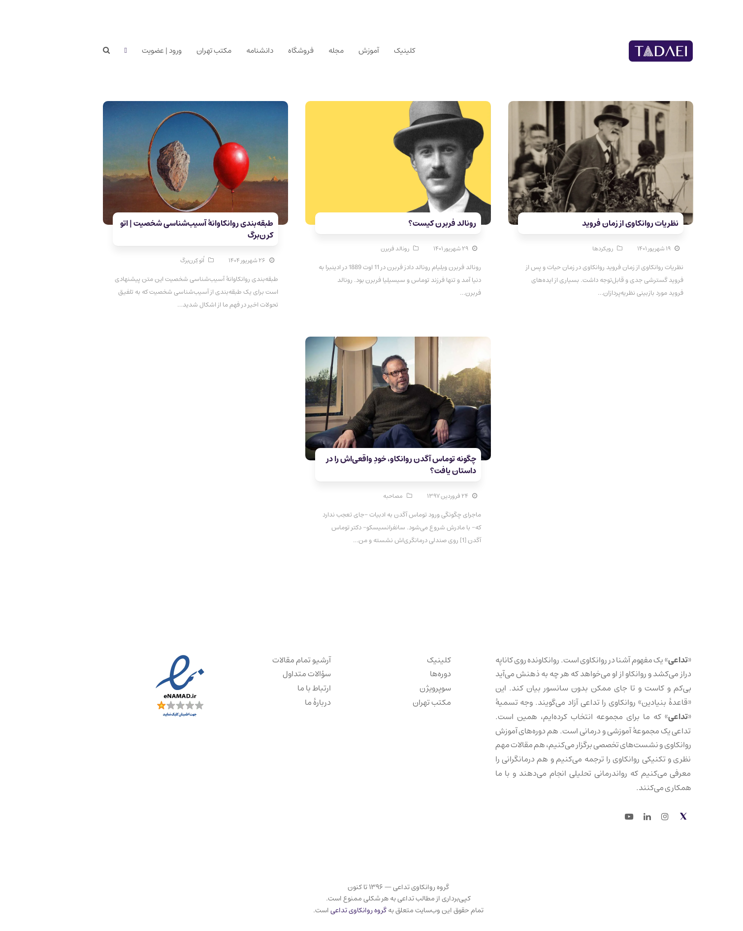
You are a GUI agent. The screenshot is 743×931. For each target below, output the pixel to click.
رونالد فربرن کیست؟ (416, 223)
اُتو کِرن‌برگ (166, 260)
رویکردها (576, 248)
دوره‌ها (413, 674)
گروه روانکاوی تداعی (332, 910)
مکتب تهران (405, 702)
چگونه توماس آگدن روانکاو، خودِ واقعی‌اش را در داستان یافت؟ (375, 465)
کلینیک (412, 660)
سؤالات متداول (280, 674)
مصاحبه (366, 496)
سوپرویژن (408, 688)
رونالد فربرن (368, 248)
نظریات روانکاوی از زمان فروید (603, 223)
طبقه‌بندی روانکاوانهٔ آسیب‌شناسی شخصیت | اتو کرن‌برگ (170, 229)
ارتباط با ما (287, 688)
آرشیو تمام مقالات (275, 660)
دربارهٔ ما (291, 702)
